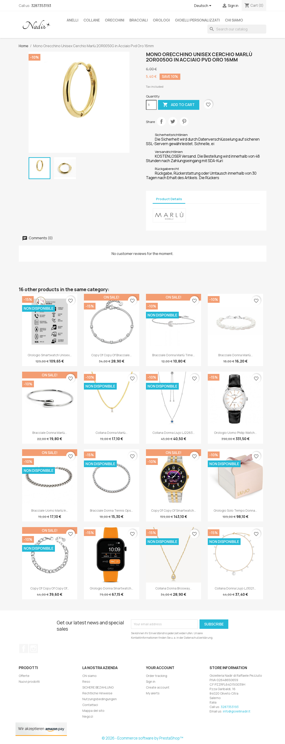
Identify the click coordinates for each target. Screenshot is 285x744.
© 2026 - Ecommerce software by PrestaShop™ (142, 738)
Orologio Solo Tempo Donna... (235, 510)
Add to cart (179, 105)
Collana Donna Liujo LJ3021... (235, 588)
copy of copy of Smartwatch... (173, 510)
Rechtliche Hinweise (97, 693)
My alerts (153, 693)
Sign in (150, 681)
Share (161, 121)
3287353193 (41, 5)
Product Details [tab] (169, 199)
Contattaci (90, 705)
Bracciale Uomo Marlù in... (49, 510)
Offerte (24, 676)
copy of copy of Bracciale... (111, 355)
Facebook (23, 648)
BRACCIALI (138, 20)
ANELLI (72, 20)
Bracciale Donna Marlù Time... (173, 355)
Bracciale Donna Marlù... (235, 355)
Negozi (87, 716)
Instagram (33, 648)
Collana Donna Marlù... (111, 432)
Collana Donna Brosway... (173, 588)
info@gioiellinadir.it (236, 711)
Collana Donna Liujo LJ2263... (173, 432)
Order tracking (156, 676)
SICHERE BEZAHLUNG (98, 687)
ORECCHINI (114, 20)
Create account (157, 687)
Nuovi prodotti (29, 681)
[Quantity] (151, 105)
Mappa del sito (93, 710)
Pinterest (184, 121)
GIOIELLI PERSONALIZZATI (197, 20)
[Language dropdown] (203, 6)
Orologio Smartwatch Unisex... (50, 355)
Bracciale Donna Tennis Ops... (111, 510)
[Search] (236, 29)
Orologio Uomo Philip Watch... (235, 432)
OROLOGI (161, 20)
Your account (160, 667)
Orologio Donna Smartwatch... (111, 588)
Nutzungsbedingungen (99, 699)
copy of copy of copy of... (49, 588)
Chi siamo (234, 20)
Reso (86, 681)
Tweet (172, 121)
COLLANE (91, 20)
